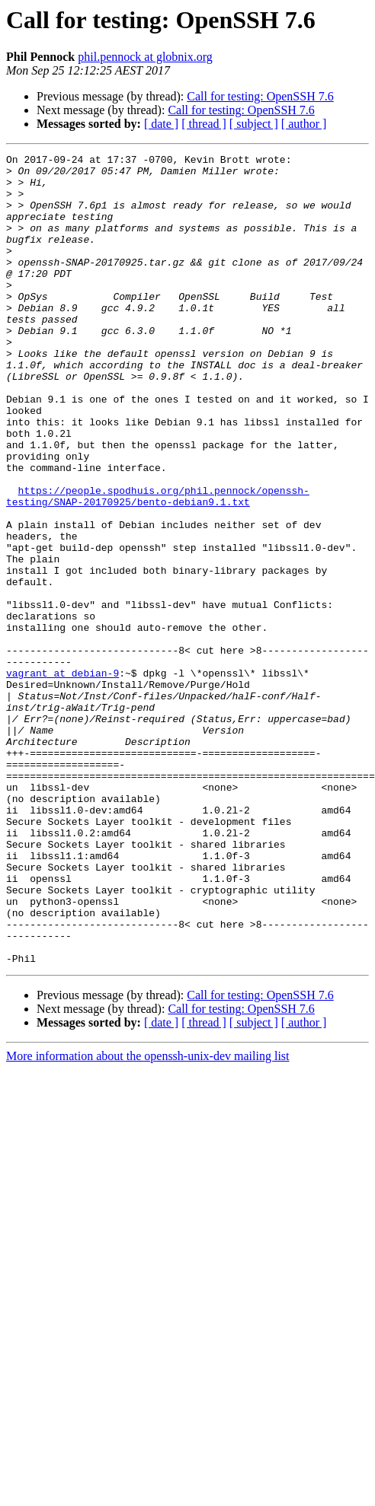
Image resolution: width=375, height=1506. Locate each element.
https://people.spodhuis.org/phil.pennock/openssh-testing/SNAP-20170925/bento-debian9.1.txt (157, 565)
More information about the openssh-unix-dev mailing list (148, 1217)
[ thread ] (203, 123)
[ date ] (161, 123)
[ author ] (304, 123)
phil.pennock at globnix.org (145, 56)
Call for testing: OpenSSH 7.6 (260, 96)
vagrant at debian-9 (62, 778)
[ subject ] (253, 123)
